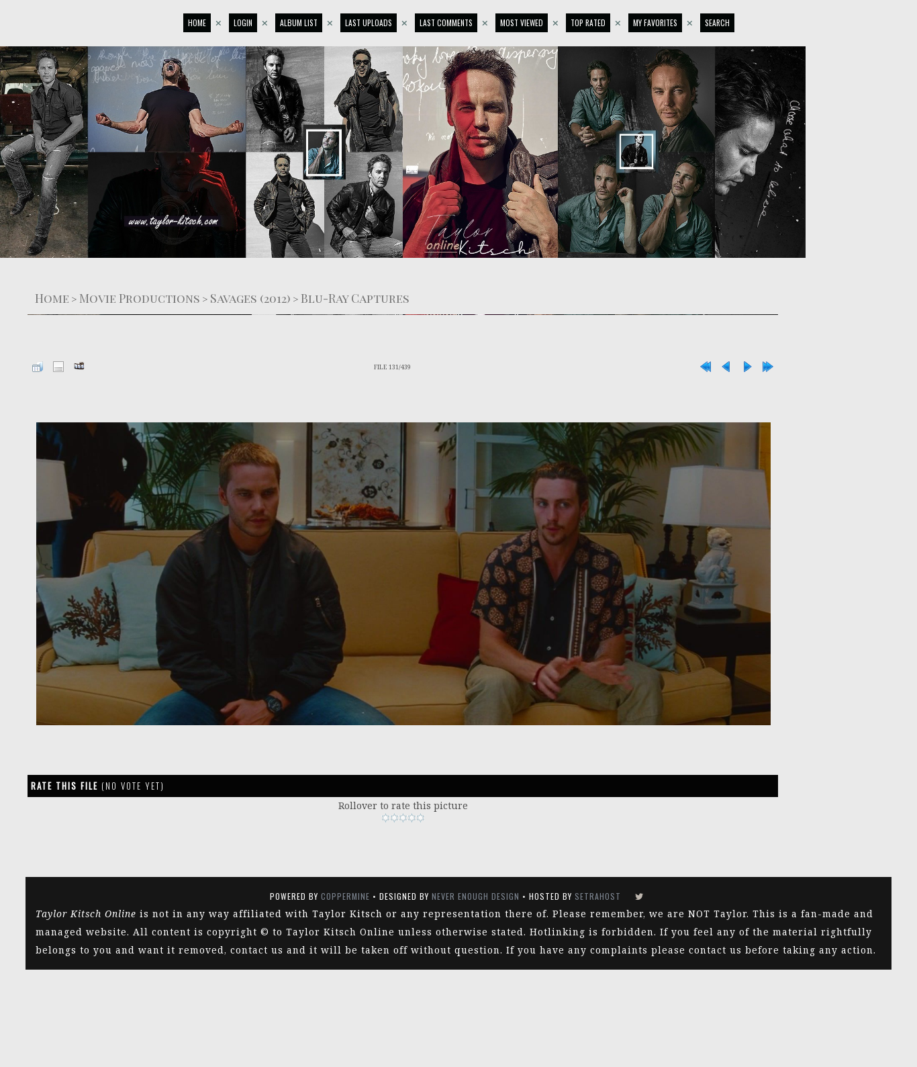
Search (717, 22)
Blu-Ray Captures (355, 298)
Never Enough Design (476, 896)
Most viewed (521, 22)
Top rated (588, 22)
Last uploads (368, 22)
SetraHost (598, 896)
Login (243, 22)
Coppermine (345, 896)
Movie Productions (139, 298)
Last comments (446, 22)
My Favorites (655, 22)
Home (197, 22)
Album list (299, 22)
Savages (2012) (250, 298)
